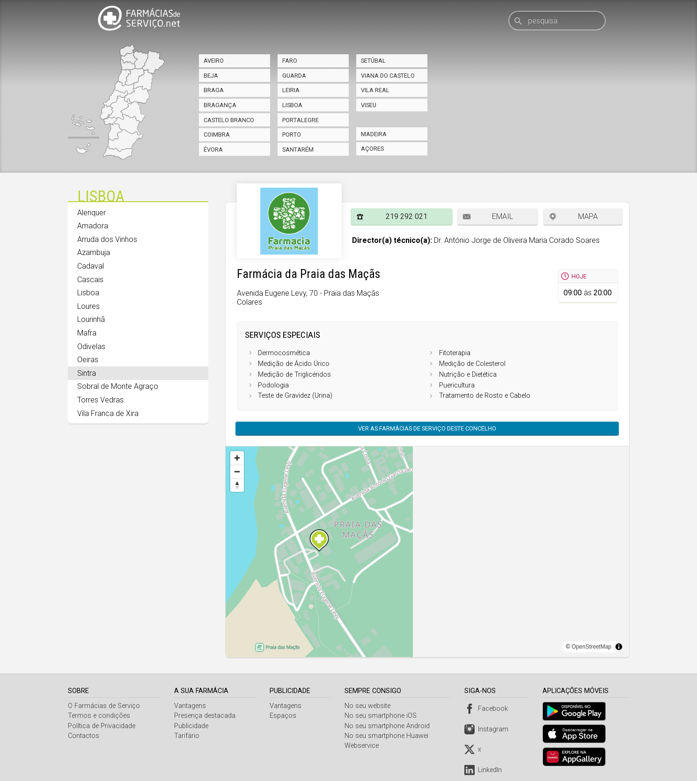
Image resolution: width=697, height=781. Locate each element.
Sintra (86, 373)
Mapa (588, 216)
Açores (372, 148)
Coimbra (217, 134)
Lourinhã (91, 319)
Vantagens (190, 706)
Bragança (220, 105)
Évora (213, 149)
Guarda (294, 75)
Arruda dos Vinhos (107, 239)
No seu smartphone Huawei (388, 736)
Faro (289, 60)
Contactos (83, 736)
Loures (88, 306)
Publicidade (192, 726)
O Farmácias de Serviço (104, 706)
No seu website (369, 706)
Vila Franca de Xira (108, 413)
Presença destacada (205, 716)
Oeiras (87, 359)
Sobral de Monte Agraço (117, 386)
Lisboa (292, 105)
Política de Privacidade (101, 726)
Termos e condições (99, 716)
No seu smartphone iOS (382, 716)
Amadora (92, 225)
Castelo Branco (229, 120)
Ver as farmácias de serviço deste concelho (427, 428)
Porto (291, 134)
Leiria (291, 90)
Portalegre (300, 120)
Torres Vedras (100, 399)
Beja (211, 75)
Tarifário (187, 736)
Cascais (90, 279)
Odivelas (91, 346)
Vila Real (375, 90)
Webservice (363, 746)
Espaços (284, 716)
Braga (214, 90)
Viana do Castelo (388, 75)
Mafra (86, 332)
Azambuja (93, 252)
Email (502, 216)
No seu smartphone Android (389, 726)
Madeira (374, 134)
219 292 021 (406, 216)
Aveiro (214, 60)
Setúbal (373, 60)
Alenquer (91, 212)
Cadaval (90, 266)
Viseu (368, 105)
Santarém (298, 149)
